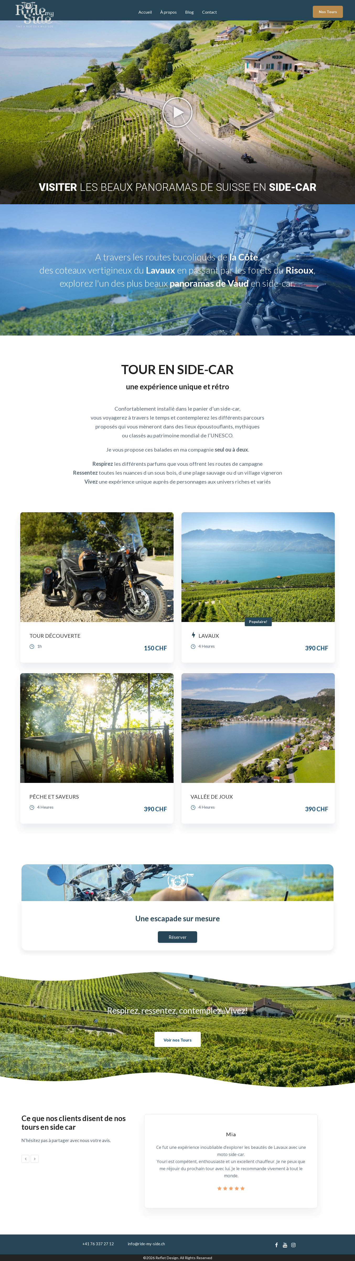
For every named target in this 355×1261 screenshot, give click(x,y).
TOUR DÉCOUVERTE (54, 635)
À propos (168, 11)
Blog (189, 11)
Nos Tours (328, 11)
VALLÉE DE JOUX (212, 796)
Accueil (145, 11)
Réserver (178, 937)
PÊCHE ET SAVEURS (54, 796)
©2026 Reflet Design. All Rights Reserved (177, 1257)
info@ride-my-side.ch (146, 1243)
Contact (209, 11)
